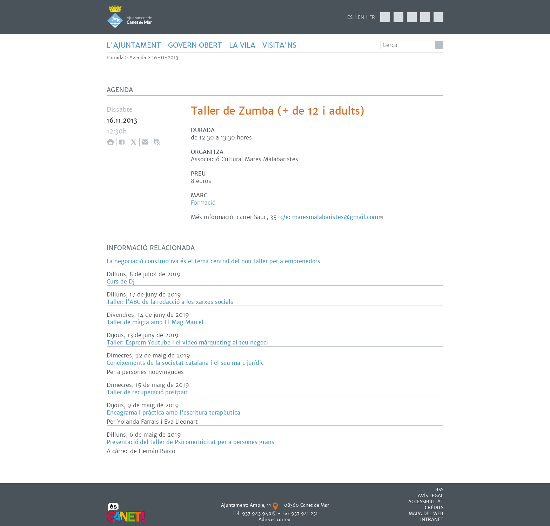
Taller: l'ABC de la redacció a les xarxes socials (170, 302)
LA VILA (242, 45)
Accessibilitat (425, 502)
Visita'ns (279, 45)
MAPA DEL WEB (426, 514)
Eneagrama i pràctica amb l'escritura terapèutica (173, 412)
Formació (203, 202)
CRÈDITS (434, 508)
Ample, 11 (260, 505)
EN (361, 17)
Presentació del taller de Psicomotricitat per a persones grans (190, 442)
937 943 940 (256, 514)
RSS (439, 490)
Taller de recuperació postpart (147, 392)
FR (372, 17)
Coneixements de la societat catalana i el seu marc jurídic (185, 363)
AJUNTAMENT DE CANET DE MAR (130, 17)
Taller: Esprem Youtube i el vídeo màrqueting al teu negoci (187, 342)
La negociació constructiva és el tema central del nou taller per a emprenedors (213, 261)
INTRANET (431, 519)
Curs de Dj (120, 281)
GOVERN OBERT (195, 45)
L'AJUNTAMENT (134, 45)
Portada (115, 58)
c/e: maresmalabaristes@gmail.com (329, 217)
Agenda (137, 58)
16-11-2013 (165, 58)
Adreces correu (275, 519)
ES (350, 17)
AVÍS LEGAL (430, 496)
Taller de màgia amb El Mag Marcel (155, 322)
